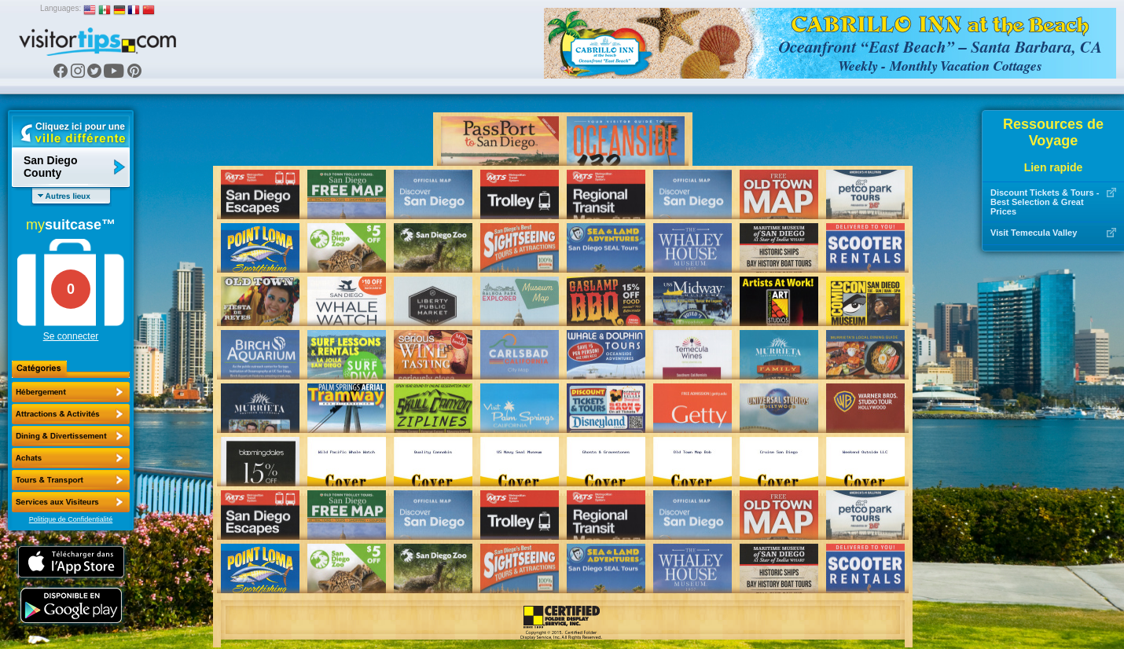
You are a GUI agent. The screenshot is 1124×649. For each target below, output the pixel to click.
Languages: (60, 8)
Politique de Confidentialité (71, 519)
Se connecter (71, 336)
